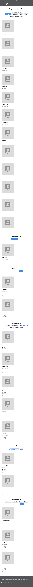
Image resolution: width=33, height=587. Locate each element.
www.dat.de (19, 580)
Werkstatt (25, 14)
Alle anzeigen (8, 14)
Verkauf (20, 14)
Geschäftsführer (15, 14)
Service (21, 16)
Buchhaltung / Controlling (14, 16)
